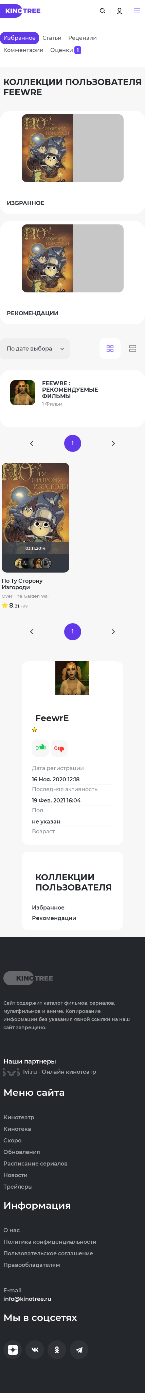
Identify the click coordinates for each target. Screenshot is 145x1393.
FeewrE (39, 563)
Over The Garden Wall (26, 596)
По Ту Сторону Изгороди (22, 584)
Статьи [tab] (51, 38)
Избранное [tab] (19, 38)
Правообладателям (31, 1265)
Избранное (48, 907)
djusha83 (20, 563)
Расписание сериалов (35, 1164)
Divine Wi (33, 563)
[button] (137, 11)
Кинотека (17, 1129)
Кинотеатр (18, 1118)
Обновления (21, 1152)
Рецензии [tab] (82, 38)
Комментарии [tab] (23, 50)
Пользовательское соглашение (48, 1254)
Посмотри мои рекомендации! (26, 563)
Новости (15, 1175)
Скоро (12, 1141)
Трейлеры (18, 1187)
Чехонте (46, 563)
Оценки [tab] (65, 50)
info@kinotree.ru (27, 1299)
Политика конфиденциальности (49, 1242)
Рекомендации (54, 918)
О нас (11, 1230)
